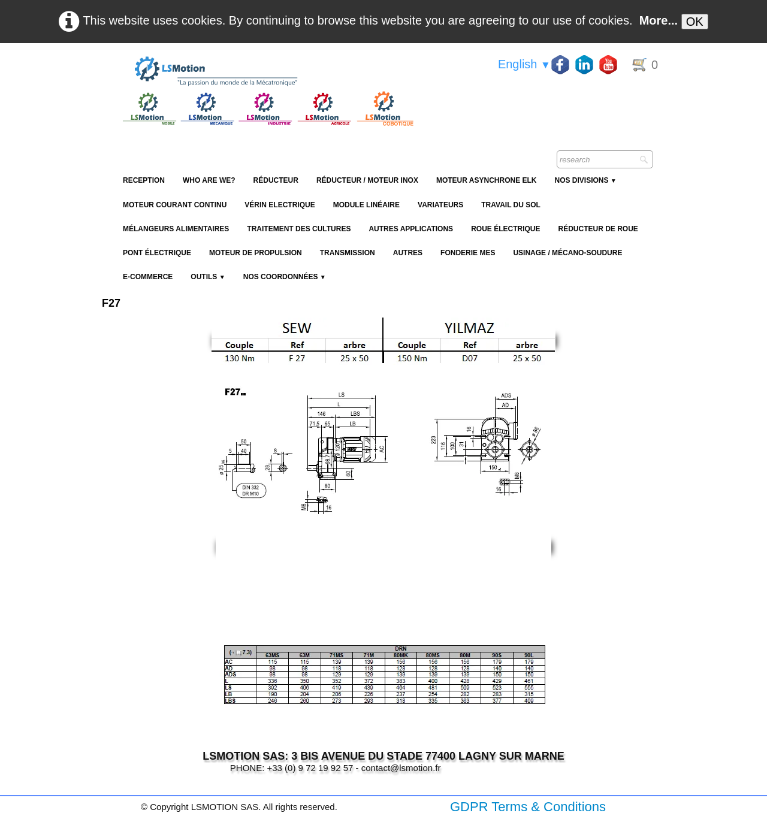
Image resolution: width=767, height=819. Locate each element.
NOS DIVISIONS (585, 180)
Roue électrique (505, 229)
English (524, 64)
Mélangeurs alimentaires (176, 229)
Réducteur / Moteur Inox (367, 180)
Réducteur (275, 180)
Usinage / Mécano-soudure (567, 253)
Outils (208, 277)
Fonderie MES (467, 253)
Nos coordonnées (284, 277)
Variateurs (440, 205)
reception (144, 180)
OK (694, 21)
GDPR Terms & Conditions (528, 806)
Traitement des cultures (299, 229)
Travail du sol (510, 205)
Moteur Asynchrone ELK (486, 180)
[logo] (266, 72)
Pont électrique (157, 253)
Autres (407, 253)
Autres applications (411, 229)
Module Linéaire (366, 205)
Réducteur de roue (598, 229)
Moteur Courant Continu (175, 205)
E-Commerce (148, 277)
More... (658, 20)
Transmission (347, 253)
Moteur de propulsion (255, 253)
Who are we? (209, 180)
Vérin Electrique (279, 205)
